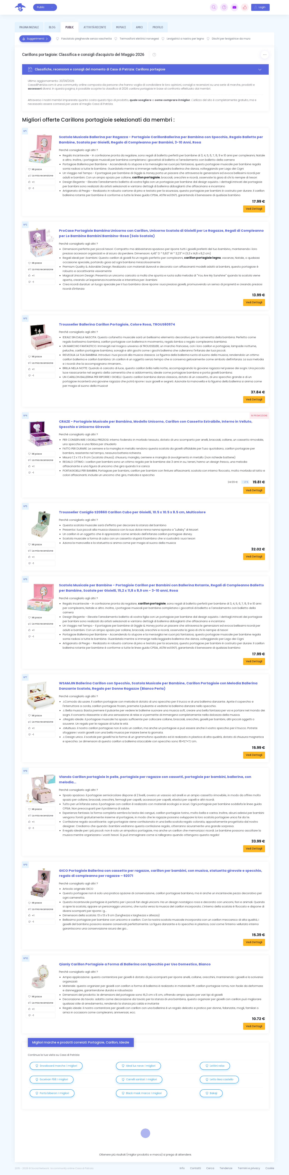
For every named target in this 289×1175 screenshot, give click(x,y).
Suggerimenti (35, 38)
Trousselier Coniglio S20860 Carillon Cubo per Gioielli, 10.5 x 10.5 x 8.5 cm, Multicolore (132, 512)
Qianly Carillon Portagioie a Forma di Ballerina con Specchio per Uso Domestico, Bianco (135, 964)
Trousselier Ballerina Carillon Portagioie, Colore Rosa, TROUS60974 (117, 324)
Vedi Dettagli (254, 209)
